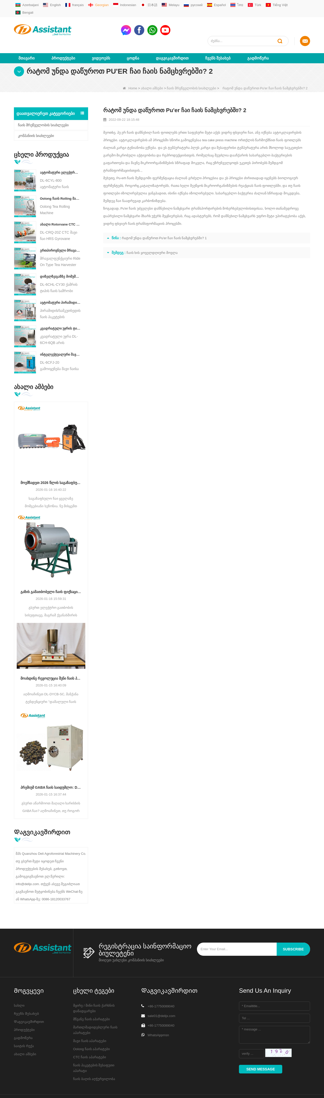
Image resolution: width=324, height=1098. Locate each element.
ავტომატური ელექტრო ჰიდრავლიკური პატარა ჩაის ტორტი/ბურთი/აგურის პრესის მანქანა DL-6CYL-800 (60, 154)
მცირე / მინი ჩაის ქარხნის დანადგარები (94, 989)
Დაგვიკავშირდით (172, 39)
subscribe (293, 931)
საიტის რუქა (24, 1027)
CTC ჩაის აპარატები (89, 1039)
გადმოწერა (258, 39)
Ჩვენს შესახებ (218, 39)
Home (130, 70)
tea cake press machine (219, 122)
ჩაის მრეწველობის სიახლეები (191, 70)
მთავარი (26, 39)
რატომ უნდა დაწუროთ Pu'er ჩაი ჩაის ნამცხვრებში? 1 (164, 219)
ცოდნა (133, 39)
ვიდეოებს (101, 39)
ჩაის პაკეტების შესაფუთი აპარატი (93, 1049)
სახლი (19, 987)
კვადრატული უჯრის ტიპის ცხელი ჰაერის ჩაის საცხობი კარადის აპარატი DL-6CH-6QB (60, 310)
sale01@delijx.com (161, 997)
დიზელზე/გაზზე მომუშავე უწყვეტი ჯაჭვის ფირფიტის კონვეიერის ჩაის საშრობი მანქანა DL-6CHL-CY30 (60, 258)
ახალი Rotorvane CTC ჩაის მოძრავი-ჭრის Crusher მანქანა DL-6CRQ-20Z (60, 206)
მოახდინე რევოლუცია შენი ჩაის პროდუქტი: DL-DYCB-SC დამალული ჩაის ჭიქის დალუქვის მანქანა (51, 660)
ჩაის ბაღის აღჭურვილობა (94, 1060)
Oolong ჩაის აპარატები (91, 1030)
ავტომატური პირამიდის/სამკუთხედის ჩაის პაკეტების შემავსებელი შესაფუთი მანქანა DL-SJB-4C (60, 284)
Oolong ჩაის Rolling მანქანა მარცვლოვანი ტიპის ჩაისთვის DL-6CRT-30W (60, 180)
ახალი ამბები (152, 70)
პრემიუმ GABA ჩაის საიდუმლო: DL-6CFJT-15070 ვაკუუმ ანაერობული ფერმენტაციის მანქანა (51, 769)
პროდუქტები (63, 39)
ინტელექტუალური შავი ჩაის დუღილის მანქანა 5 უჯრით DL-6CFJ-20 (60, 336)
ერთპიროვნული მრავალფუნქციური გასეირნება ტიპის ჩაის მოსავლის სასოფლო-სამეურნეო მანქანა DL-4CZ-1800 (60, 232)
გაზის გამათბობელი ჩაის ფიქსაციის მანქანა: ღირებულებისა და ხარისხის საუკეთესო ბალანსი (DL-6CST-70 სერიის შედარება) (51, 574)
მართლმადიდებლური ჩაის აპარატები (95, 1011)
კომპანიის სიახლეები (36, 117)
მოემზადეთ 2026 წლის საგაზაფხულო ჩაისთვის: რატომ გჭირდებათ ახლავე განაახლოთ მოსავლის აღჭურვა (51, 464)
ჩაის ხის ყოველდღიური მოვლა (152, 234)
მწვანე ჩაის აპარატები (91, 1001)
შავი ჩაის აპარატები (89, 1022)
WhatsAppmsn (158, 1017)
